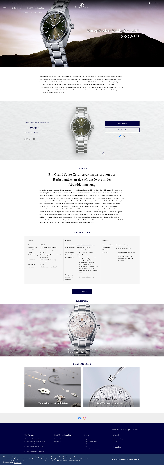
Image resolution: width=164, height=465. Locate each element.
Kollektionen (18, 8)
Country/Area (17, 3)
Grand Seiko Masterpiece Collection (34, 441)
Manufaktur (57, 441)
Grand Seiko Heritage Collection (34, 446)
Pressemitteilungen (118, 439)
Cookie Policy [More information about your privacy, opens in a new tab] (18, 463)
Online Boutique (155, 3)
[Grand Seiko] (82, 5)
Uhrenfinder (82, 291)
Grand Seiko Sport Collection (33, 449)
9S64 (78, 245)
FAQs (85, 446)
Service (86, 435)
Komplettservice (88, 439)
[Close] (160, 459)
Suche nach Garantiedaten (91, 449)
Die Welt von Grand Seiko (38, 8)
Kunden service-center (90, 444)
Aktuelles (116, 435)
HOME (26, 12)
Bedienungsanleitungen (88, 245)
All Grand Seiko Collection (32, 439)
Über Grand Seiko (59, 439)
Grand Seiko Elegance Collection (34, 451)
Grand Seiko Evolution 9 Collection (34, 444)
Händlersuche (122, 130)
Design (56, 444)
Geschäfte (117, 447)
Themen (115, 441)
